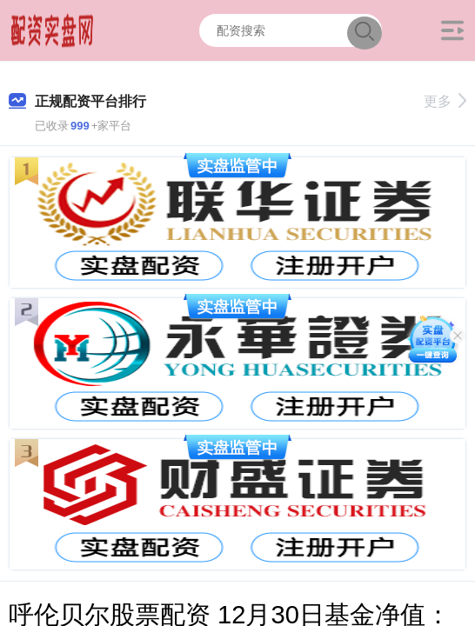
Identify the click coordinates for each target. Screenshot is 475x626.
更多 (445, 101)
